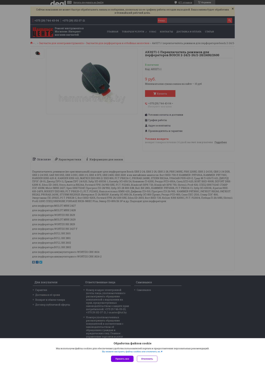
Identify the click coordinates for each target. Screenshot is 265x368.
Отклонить (147, 359)
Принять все (122, 359)
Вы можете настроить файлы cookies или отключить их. (131, 351)
